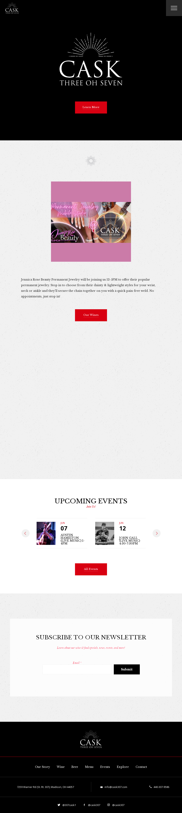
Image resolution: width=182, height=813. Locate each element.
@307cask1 (69, 805)
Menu (89, 767)
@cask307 (93, 805)
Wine (61, 767)
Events (105, 767)
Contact (141, 767)
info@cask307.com (116, 787)
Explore (123, 767)
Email (77, 662)
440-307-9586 (161, 787)
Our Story (42, 767)
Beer (74, 767)
